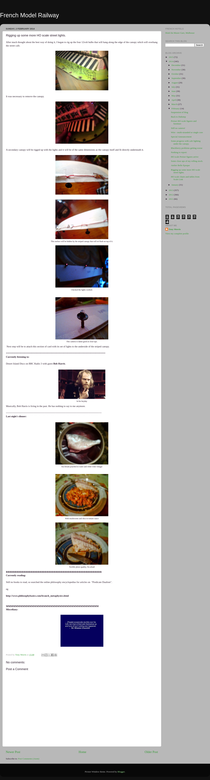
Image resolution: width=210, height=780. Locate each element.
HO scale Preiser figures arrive (184, 157)
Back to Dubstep (178, 117)
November (176, 69)
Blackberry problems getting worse (186, 148)
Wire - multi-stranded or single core (187, 132)
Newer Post (13, 752)
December (176, 65)
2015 (171, 57)
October (175, 74)
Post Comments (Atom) (28, 758)
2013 (171, 190)
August (174, 82)
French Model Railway (29, 15)
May (173, 95)
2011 (171, 199)
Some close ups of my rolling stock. (187, 161)
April (174, 100)
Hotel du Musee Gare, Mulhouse (180, 33)
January (175, 185)
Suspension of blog (179, 112)
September (176, 78)
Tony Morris (175, 229)
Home (82, 752)
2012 (171, 194)
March (174, 104)
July (173, 87)
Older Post (151, 752)
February (175, 108)
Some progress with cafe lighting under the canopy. (185, 142)
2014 (171, 61)
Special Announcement (181, 136)
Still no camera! (178, 128)
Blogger (121, 771)
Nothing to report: (179, 152)
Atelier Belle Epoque (180, 165)
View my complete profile (177, 233)
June (173, 91)
